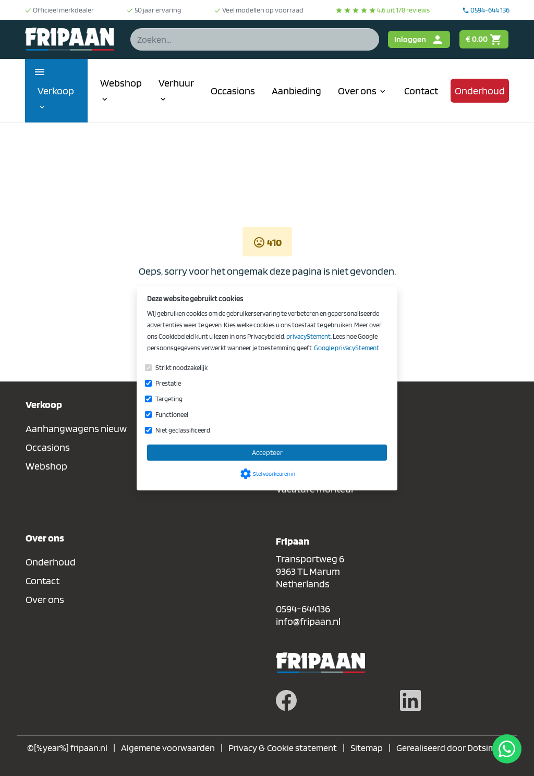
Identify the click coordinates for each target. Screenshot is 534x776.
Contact (42, 580)
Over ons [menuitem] (362, 90)
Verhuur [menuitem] (176, 90)
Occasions (48, 447)
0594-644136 (303, 608)
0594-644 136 (485, 10)
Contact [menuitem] (421, 90)
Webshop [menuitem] (121, 90)
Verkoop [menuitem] (56, 98)
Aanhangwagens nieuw (76, 428)
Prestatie (168, 383)
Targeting (169, 399)
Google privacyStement (346, 348)
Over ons (45, 599)
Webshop (46, 466)
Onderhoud (51, 562)
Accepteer (267, 452)
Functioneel (171, 414)
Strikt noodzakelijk (181, 368)
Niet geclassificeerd (182, 430)
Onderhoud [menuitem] (480, 90)
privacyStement (308, 336)
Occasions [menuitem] (233, 90)
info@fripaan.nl (308, 621)
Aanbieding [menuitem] (296, 90)
